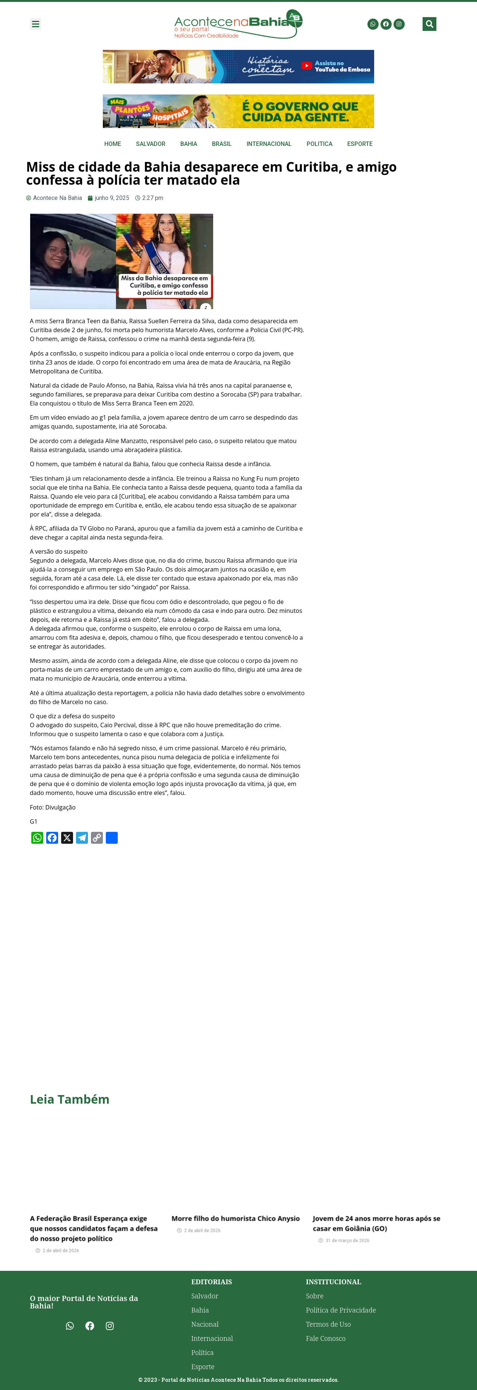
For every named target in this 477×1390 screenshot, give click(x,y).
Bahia (188, 143)
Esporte (360, 143)
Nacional (204, 1324)
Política (202, 1352)
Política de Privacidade (341, 1309)
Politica (319, 143)
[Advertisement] (380, 269)
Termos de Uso (328, 1324)
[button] (35, 24)
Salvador (150, 143)
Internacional (269, 143)
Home (112, 143)
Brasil (222, 143)
